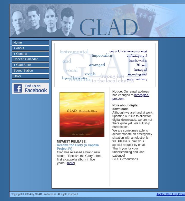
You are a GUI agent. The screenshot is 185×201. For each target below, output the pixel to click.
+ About (19, 48)
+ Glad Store (22, 65)
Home (18, 42)
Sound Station (23, 70)
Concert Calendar (26, 59)
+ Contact (20, 54)
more (70, 163)
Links (17, 76)
